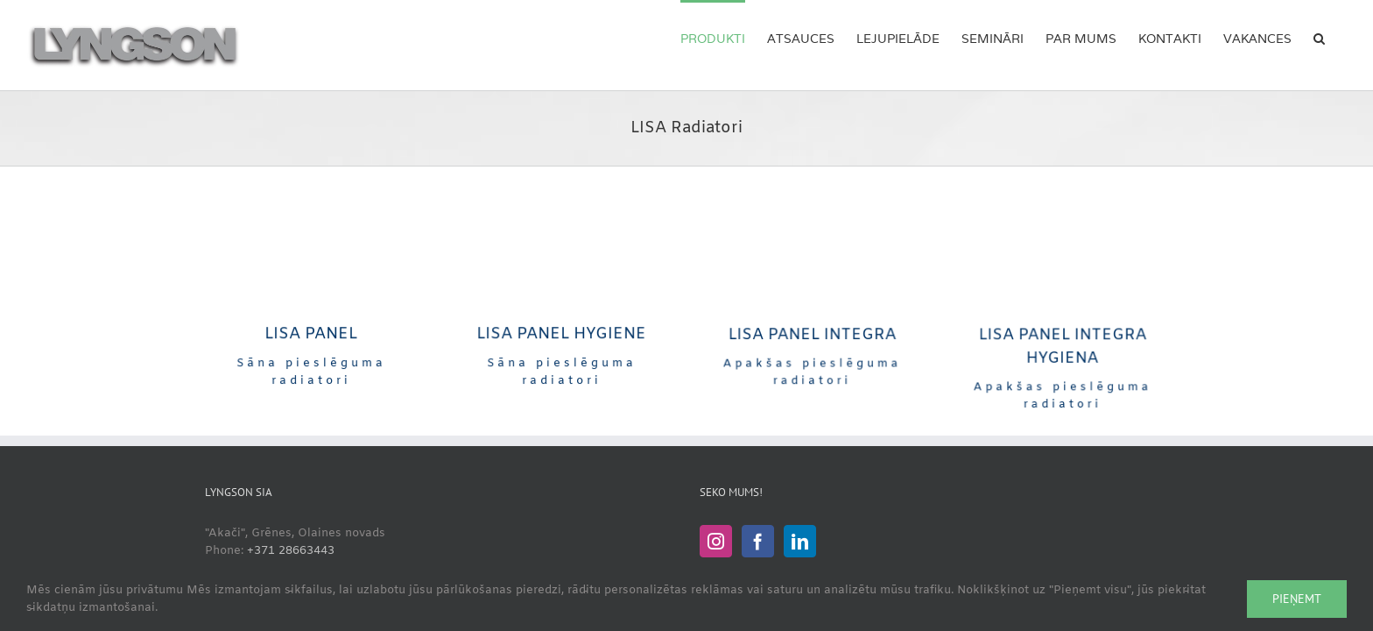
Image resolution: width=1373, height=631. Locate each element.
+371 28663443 (290, 550)
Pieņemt (1296, 598)
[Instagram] (716, 541)
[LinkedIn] (800, 541)
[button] (1341, 37)
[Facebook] (758, 541)
